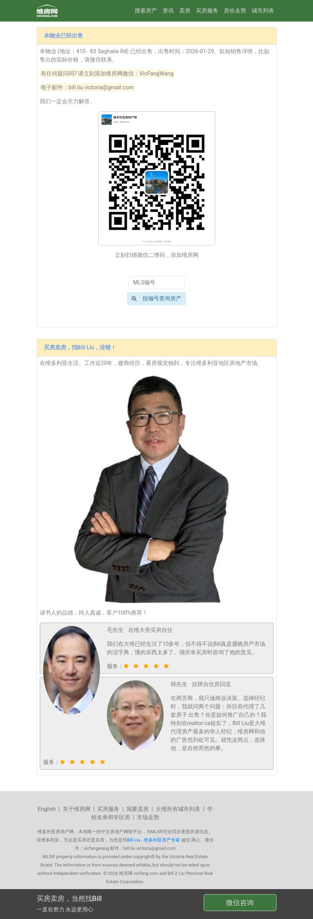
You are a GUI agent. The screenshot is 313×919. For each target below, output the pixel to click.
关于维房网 (77, 809)
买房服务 (207, 10)
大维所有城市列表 (178, 809)
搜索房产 (146, 10)
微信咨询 (240, 902)
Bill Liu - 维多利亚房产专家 (153, 840)
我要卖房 (137, 809)
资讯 (168, 10)
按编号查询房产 (156, 298)
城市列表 (263, 10)
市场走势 (148, 817)
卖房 (184, 10)
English (47, 809)
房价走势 (235, 10)
